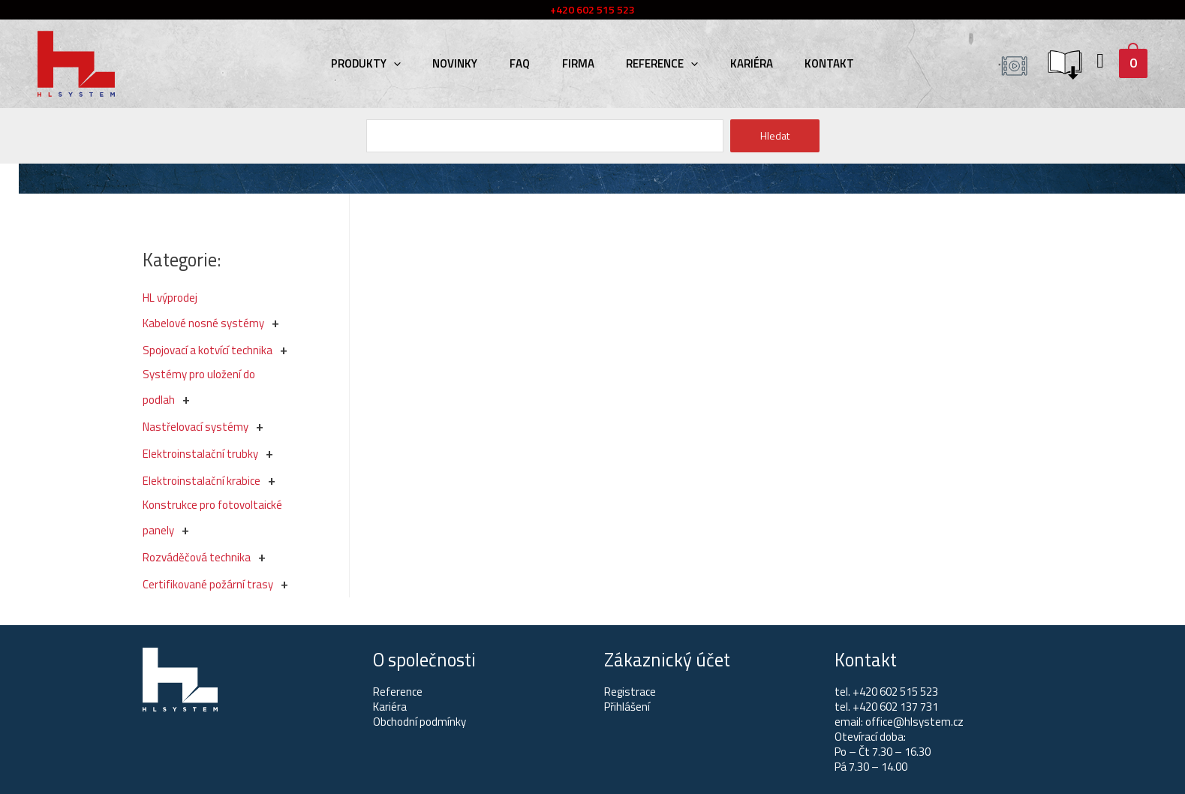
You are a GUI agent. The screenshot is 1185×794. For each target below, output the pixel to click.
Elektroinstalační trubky (200, 453)
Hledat (774, 135)
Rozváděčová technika (197, 557)
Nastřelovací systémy (195, 426)
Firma (578, 63)
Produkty (381, 63)
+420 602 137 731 (895, 706)
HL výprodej (170, 297)
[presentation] (409, 63)
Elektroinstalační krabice (201, 480)
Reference (657, 63)
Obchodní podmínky (419, 721)
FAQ (525, 63)
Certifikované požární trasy (208, 584)
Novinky (465, 63)
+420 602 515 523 (895, 691)
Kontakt (815, 63)
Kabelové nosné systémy (203, 323)
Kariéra (741, 63)
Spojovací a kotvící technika (207, 350)
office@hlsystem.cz (914, 721)
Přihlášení (627, 706)
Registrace (630, 691)
